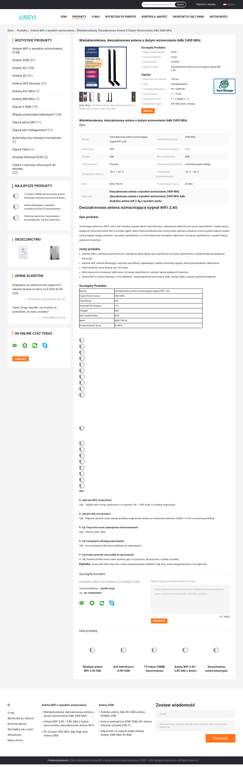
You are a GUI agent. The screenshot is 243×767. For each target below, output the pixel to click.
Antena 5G (19, 75)
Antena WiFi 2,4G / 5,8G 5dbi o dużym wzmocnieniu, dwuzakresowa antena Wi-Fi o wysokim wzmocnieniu (185, 668)
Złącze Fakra (20, 149)
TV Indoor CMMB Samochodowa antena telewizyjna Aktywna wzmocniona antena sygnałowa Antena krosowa (45, 198)
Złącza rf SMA (22, 107)
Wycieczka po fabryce (120, 16)
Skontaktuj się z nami (188, 16)
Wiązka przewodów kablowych (33, 114)
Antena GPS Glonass (26, 83)
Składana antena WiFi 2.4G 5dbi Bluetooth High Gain (93, 668)
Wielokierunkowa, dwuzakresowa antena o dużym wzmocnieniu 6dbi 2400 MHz (69, 714)
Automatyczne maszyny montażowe (36, 138)
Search (180, 4)
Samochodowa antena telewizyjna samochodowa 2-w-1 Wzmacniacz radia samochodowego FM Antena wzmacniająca (216, 668)
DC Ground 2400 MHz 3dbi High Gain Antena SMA (66, 733)
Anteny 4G (19, 68)
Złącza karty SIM (23, 122)
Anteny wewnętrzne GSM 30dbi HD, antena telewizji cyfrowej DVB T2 (126, 723)
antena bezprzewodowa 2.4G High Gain (187, 564)
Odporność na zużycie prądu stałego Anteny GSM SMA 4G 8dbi (122, 732)
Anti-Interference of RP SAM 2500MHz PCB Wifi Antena (123, 668)
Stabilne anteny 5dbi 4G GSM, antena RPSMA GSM (123, 714)
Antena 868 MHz (23, 99)
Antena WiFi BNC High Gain (105, 564)
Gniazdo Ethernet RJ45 (27, 157)
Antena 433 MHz (23, 91)
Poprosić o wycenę (205, 4)
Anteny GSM (20, 60)
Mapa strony (15, 740)
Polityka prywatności (58, 760)
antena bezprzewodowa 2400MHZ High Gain (143, 564)
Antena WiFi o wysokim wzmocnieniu (52, 30)
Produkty (79, 16)
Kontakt (148, 110)
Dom (64, 16)
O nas (95, 16)
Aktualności (218, 16)
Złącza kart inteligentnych (29, 130)
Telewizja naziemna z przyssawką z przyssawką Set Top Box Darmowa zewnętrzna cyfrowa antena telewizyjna (44, 220)
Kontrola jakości (154, 16)
